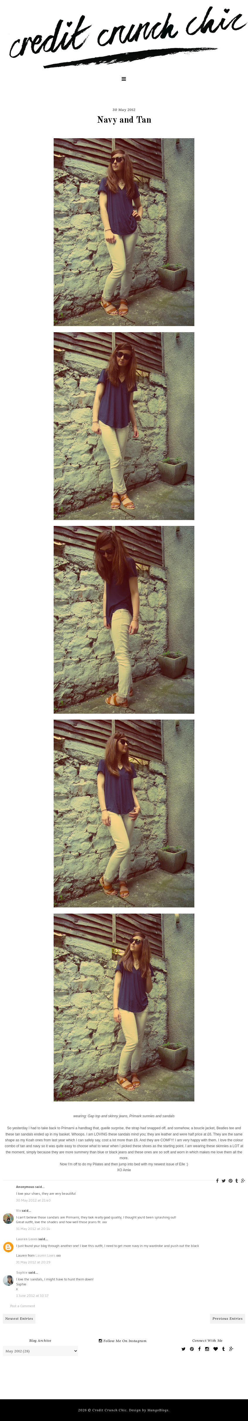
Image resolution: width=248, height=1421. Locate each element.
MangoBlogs (158, 1410)
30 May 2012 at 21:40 (33, 1200)
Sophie (22, 1272)
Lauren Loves (27, 1239)
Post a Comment (22, 1306)
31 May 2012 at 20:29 (33, 1262)
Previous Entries (228, 1318)
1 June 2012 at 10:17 (32, 1295)
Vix (18, 1210)
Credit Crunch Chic (109, 1410)
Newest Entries (19, 1318)
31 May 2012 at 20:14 (33, 1228)
